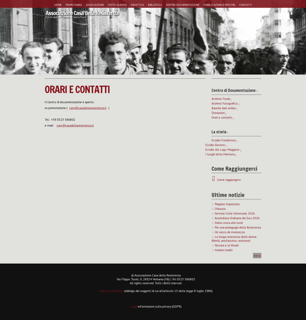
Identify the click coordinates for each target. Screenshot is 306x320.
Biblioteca (155, 5)
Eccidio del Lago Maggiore (156, 149)
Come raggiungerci (228, 180)
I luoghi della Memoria (154, 154)
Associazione (95, 5)
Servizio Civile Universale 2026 (235, 213)
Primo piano (74, 5)
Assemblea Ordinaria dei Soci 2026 (237, 218)
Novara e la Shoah (227, 245)
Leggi (134, 306)
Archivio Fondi (221, 99)
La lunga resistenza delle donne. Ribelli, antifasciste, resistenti (234, 239)
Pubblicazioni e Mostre (219, 5)
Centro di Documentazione (234, 90)
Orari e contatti (77, 89)
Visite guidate (117, 5)
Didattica (137, 5)
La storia (219, 132)
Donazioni (218, 113)
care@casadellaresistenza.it (88, 108)
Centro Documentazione (182, 5)
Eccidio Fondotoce (224, 140)
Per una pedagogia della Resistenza (238, 227)
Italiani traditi (224, 250)
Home (58, 5)
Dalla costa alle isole (229, 223)
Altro (257, 256)
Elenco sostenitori (112, 291)
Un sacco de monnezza (230, 232)
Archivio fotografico (225, 103)
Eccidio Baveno (149, 145)
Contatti (245, 5)
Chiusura (220, 209)
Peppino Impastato (227, 204)
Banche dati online (224, 108)
